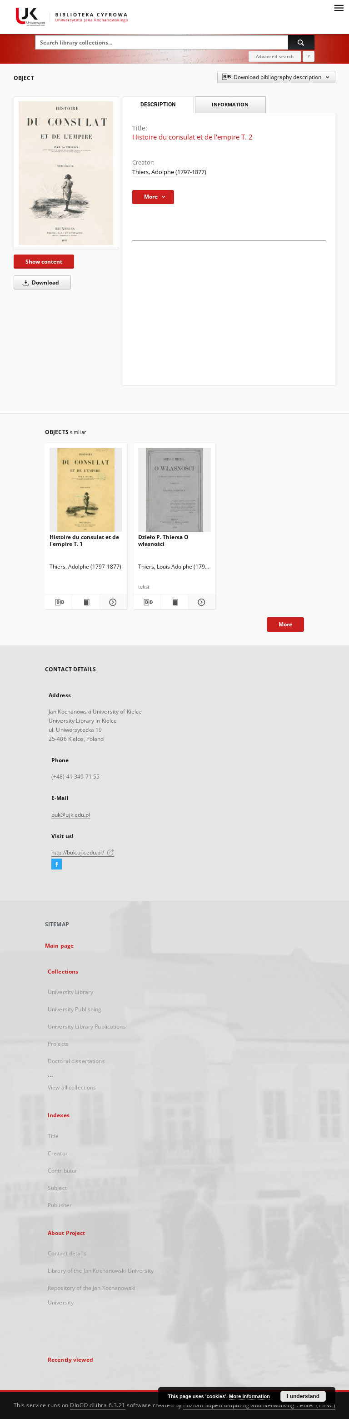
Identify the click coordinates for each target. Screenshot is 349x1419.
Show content (43, 261)
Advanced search (275, 56)
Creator (58, 1153)
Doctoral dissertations (76, 1061)
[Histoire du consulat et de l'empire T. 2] (66, 173)
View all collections (72, 1087)
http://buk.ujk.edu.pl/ (82, 852)
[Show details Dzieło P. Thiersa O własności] (200, 602)
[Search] (301, 42)
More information (249, 1396)
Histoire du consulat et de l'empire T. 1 (84, 540)
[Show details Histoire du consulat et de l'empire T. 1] (112, 602)
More (285, 624)
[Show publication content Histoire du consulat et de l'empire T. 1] (85, 602)
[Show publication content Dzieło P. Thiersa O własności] (174, 602)
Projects (58, 1044)
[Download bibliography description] (58, 602)
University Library (70, 992)
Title (53, 1136)
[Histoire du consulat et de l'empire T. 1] (86, 492)
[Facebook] (56, 864)
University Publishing (75, 1009)
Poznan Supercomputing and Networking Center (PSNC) (259, 1405)
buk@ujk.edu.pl (70, 815)
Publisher (60, 1205)
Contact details (67, 1253)
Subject (57, 1188)
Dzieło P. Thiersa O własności (163, 540)
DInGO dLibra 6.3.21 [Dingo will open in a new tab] (97, 1405)
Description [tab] (157, 104)
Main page (59, 945)
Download (39, 282)
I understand (303, 1396)
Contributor (62, 1170)
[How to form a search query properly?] (308, 56)
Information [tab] (230, 104)
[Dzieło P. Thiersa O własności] (174, 492)
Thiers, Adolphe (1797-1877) (169, 172)
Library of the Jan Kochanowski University (101, 1270)
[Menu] (338, 7)
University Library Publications (87, 1026)
